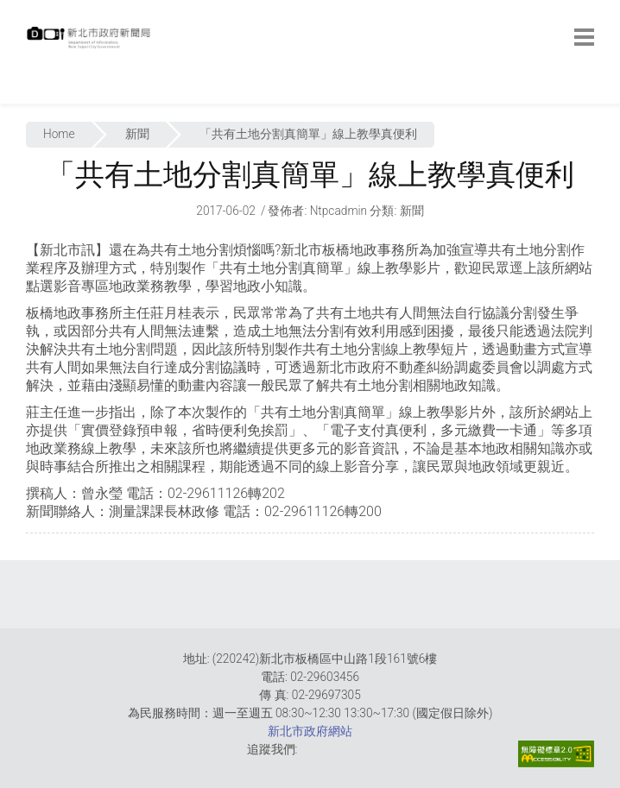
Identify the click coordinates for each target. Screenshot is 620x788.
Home (59, 134)
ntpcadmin (339, 210)
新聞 (137, 134)
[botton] (584, 37)
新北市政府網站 (310, 731)
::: (30, 94)
